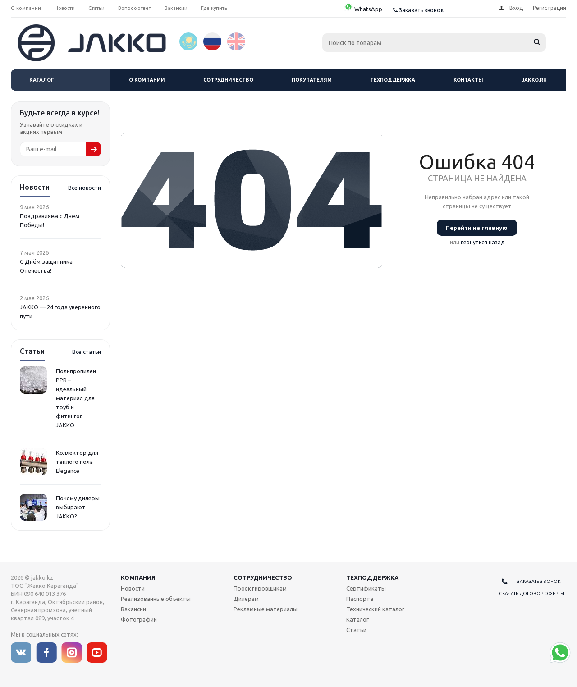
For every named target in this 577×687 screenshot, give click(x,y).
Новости (133, 588)
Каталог (41, 79)
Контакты (468, 79)
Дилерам (246, 598)
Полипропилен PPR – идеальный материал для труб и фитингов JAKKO (76, 398)
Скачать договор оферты (531, 593)
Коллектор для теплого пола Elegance (77, 461)
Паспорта (359, 598)
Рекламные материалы (266, 609)
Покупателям (312, 79)
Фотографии (139, 619)
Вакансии (133, 609)
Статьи (356, 630)
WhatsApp (363, 9)
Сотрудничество (228, 79)
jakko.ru (534, 79)
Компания (138, 577)
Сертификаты (366, 588)
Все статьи (86, 352)
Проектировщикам (260, 588)
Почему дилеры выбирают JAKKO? (78, 507)
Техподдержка (392, 79)
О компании (147, 79)
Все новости (84, 188)
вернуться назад (482, 242)
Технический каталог (375, 609)
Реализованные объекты (156, 598)
